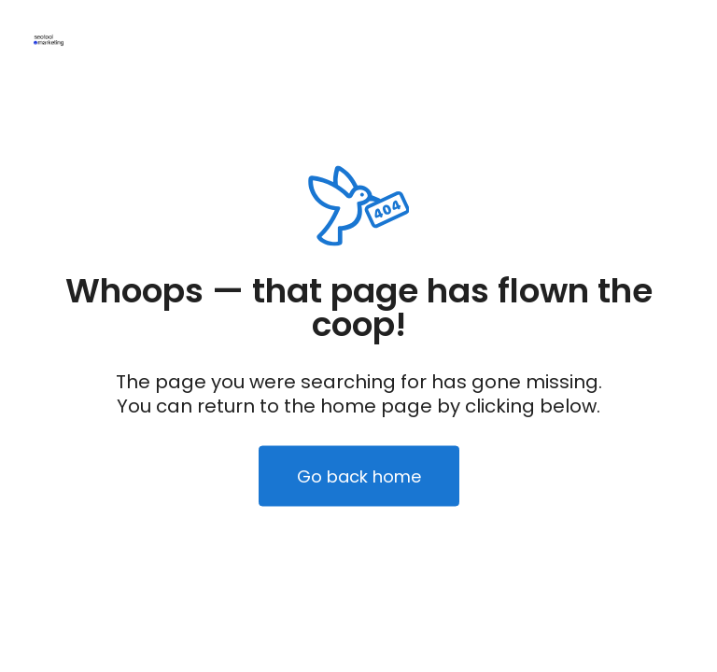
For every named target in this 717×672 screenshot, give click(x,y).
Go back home (359, 476)
